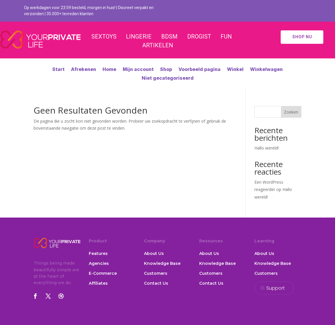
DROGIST (199, 36)
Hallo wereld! (266, 148)
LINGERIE (139, 36)
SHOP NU (302, 36)
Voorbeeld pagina (199, 69)
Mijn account (138, 69)
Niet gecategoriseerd (168, 78)
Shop (166, 69)
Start (58, 69)
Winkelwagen (266, 69)
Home (109, 69)
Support (275, 288)
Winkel (235, 69)
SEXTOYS (104, 36)
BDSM (169, 36)
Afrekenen (83, 69)
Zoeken (291, 112)
